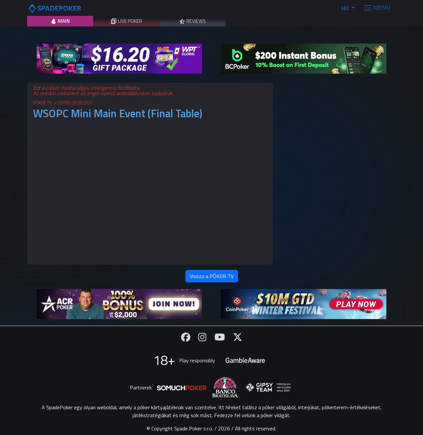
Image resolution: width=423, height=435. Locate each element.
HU (345, 8)
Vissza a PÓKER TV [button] (212, 276)
